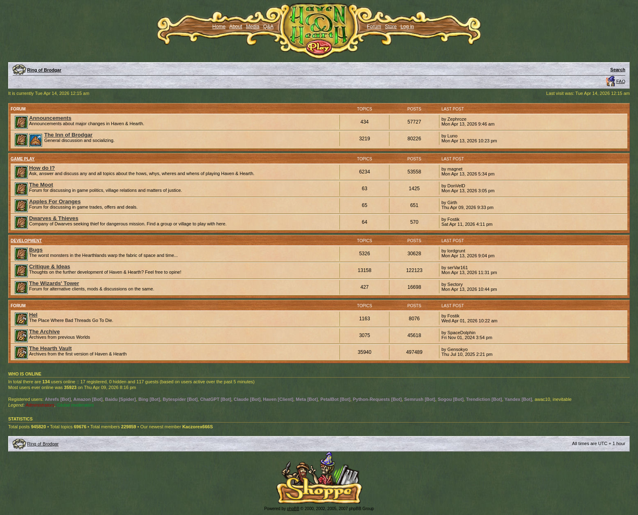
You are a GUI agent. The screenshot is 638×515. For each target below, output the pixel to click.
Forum (374, 26)
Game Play (23, 159)
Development (26, 240)
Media (253, 26)
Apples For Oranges (55, 201)
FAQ (620, 81)
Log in (407, 26)
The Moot (41, 185)
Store (391, 26)
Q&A (268, 26)
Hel (33, 315)
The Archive (44, 331)
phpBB (293, 508)
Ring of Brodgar (44, 69)
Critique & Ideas (49, 266)
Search (617, 69)
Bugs (36, 250)
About (235, 26)
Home (219, 26)
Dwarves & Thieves (53, 218)
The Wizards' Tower (54, 283)
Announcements (50, 118)
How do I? (42, 168)
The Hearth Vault (50, 348)
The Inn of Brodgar (68, 135)
